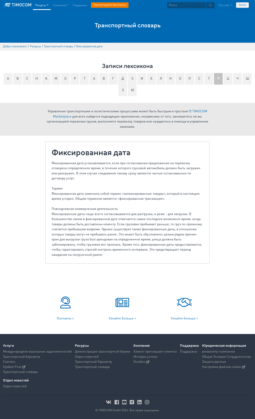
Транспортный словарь (20, 372)
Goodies (141, 362)
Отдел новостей (87, 357)
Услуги (8, 345)
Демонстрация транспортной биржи (102, 351)
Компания (141, 345)
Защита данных (214, 362)
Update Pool (14, 367)
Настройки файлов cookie (223, 367)
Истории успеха (145, 357)
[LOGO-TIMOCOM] (18, 5)
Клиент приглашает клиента (155, 351)
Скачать (9, 362)
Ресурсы (82, 345)
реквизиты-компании (218, 351)
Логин (242, 5)
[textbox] (191, 5)
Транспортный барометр (21, 357)
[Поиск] (186, 5)
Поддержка (189, 345)
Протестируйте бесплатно (110, 5)
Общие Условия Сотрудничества (226, 357)
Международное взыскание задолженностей (37, 351)
